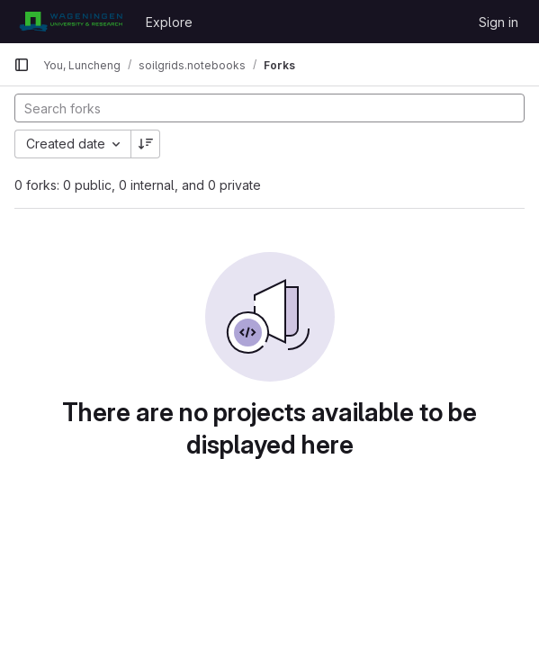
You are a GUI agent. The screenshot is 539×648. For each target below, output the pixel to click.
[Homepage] (70, 21)
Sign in (498, 22)
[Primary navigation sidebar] (21, 64)
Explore (169, 22)
